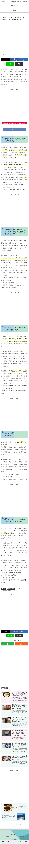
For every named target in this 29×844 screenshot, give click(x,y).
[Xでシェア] (5, 59)
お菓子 (4, 588)
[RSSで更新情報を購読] (21, 643)
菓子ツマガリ (11, 590)
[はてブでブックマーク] (23, 59)
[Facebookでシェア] (14, 59)
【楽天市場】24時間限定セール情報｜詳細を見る (15, 123)
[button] (19, 64)
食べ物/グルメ (10, 588)
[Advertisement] (14, 36)
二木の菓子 (18, 588)
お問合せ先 (14, 839)
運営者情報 (21, 836)
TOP (7, 836)
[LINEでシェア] (10, 64)
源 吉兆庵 (4, 590)
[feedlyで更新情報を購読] (7, 643)
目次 (13, 129)
